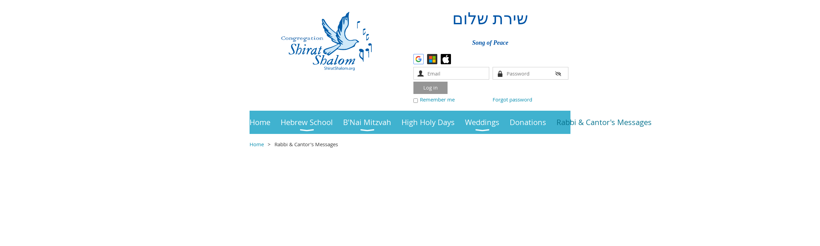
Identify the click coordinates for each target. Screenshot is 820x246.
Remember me (437, 99)
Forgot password (512, 99)
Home (257, 144)
